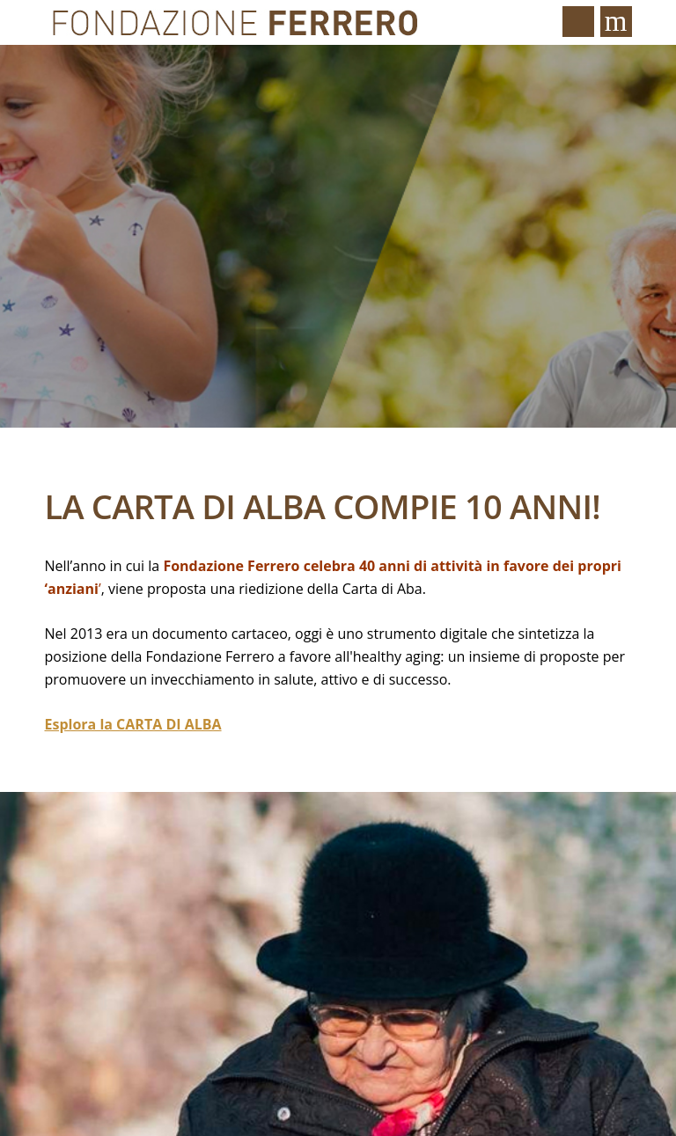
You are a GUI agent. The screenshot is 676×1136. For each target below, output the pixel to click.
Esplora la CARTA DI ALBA (133, 724)
